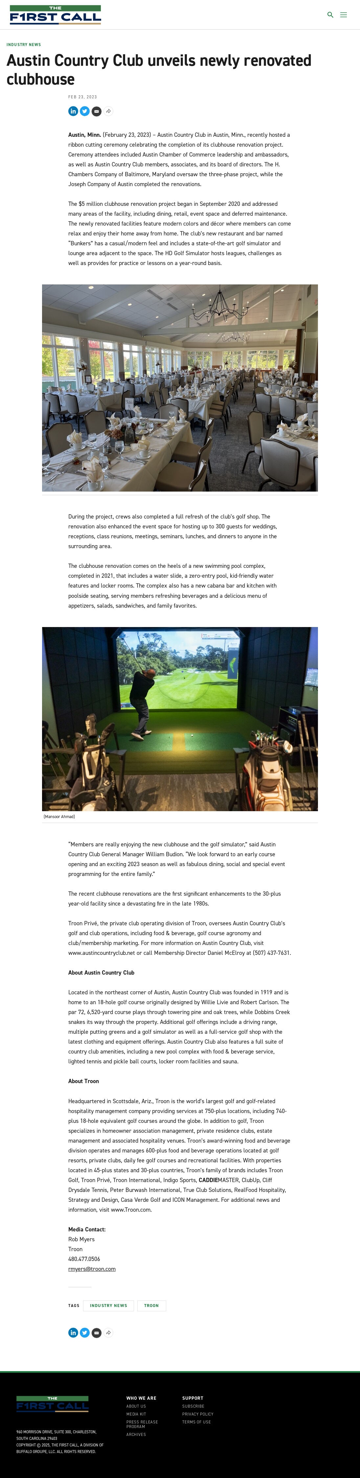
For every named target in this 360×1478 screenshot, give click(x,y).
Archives (136, 1435)
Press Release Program (142, 1424)
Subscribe (193, 1406)
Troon (151, 1305)
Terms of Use (196, 1422)
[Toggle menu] (343, 14)
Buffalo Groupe (31, 1451)
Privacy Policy (198, 1414)
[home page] (55, 15)
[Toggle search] (330, 14)
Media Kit (136, 1414)
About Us (136, 1406)
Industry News (24, 45)
